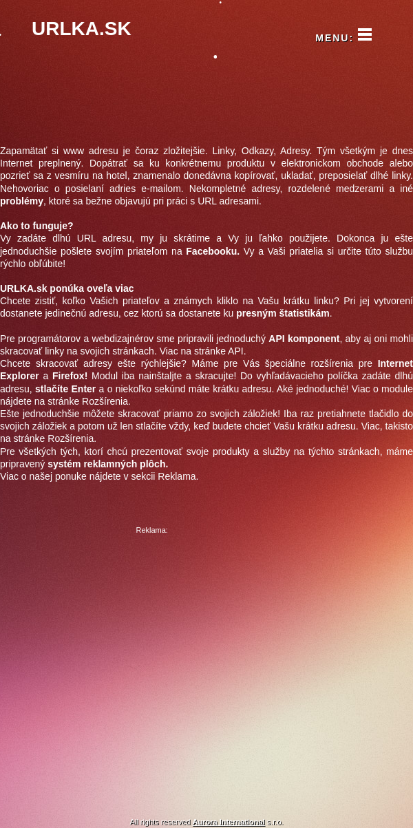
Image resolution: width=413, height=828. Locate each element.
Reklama (176, 476)
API (236, 351)
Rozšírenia (105, 401)
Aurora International (229, 822)
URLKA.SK (81, 28)
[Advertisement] (141, 666)
